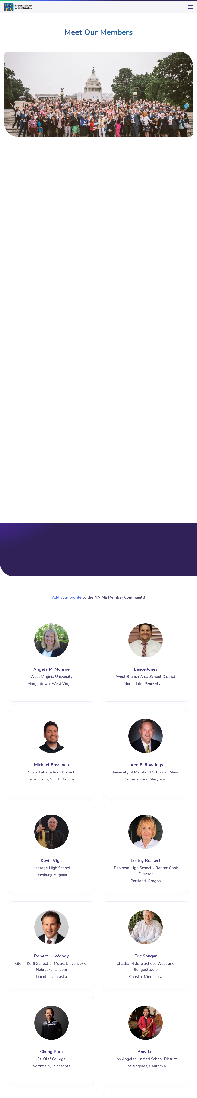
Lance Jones (146, 669)
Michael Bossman (51, 765)
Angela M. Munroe (51, 669)
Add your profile (67, 597)
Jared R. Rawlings (145, 765)
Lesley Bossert (146, 860)
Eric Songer (145, 956)
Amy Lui (145, 1051)
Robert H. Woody (51, 956)
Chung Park (51, 1051)
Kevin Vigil (51, 860)
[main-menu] (189, 8)
